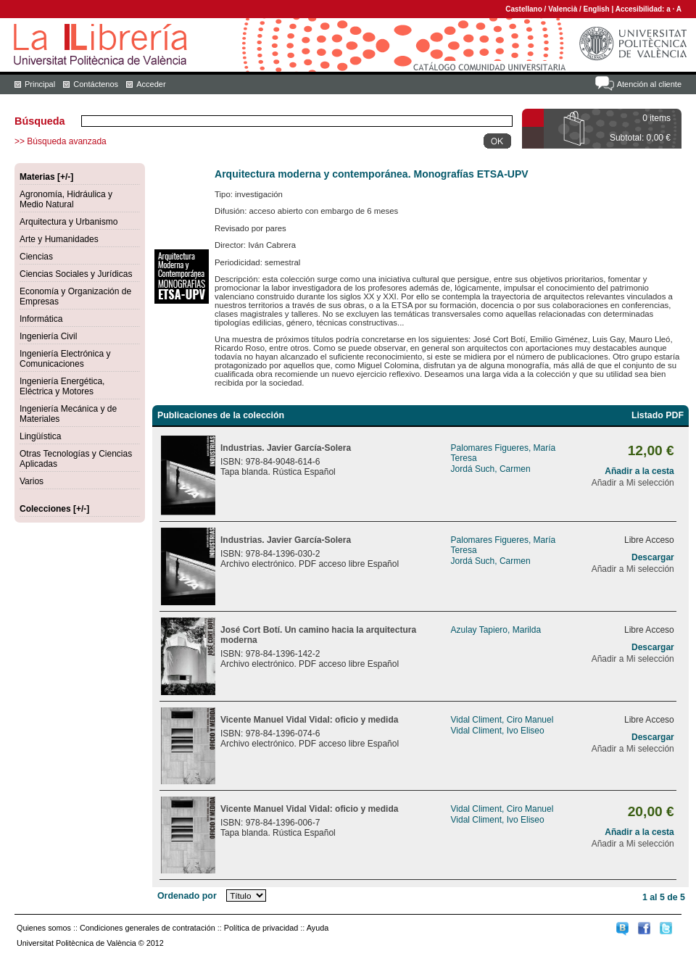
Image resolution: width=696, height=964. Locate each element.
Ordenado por (187, 896)
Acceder (150, 84)
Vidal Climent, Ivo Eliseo (497, 731)
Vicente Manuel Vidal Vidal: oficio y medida (309, 720)
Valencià (562, 9)
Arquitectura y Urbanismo (68, 222)
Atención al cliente (649, 84)
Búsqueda (39, 121)
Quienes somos (44, 927)
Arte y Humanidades (59, 239)
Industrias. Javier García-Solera (285, 448)
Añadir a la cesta (639, 471)
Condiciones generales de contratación (147, 927)
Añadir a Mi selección (633, 483)
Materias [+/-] (46, 177)
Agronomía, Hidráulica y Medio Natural (66, 199)
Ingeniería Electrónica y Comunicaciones (65, 359)
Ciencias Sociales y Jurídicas (76, 274)
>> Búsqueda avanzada (60, 141)
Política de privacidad (261, 927)
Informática (41, 319)
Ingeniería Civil (48, 336)
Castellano (523, 9)
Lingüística (40, 436)
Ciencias (36, 257)
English (597, 9)
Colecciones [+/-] (54, 509)
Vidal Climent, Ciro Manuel (502, 720)
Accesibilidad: (641, 9)
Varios (32, 481)
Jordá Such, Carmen (491, 469)
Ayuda (317, 927)
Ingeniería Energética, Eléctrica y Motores (62, 386)
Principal (40, 84)
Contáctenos (95, 84)
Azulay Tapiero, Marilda (496, 630)
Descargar (652, 557)
